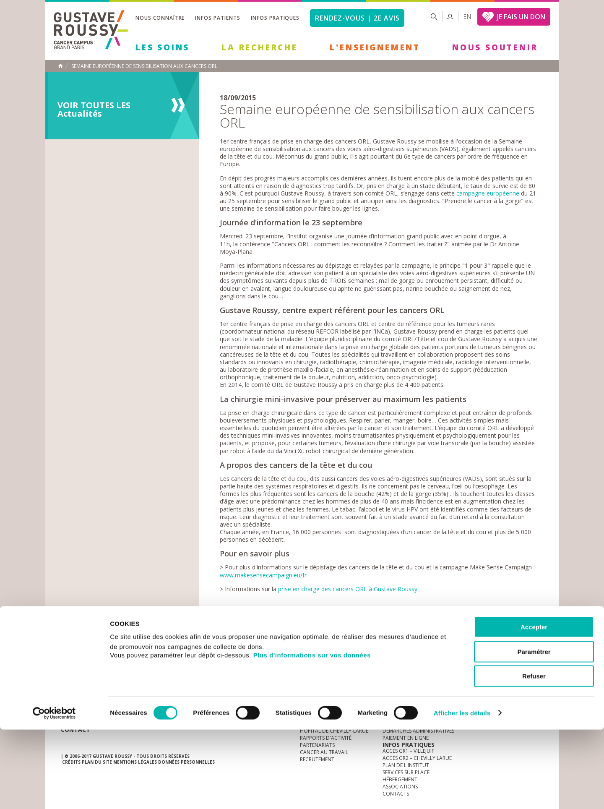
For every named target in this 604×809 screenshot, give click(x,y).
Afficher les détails (462, 792)
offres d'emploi (201, 652)
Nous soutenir (495, 47)
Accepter (534, 706)
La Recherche (259, 47)
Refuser (534, 755)
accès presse (140, 652)
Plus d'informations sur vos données (312, 734)
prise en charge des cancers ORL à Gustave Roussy (347, 589)
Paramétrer (533, 731)
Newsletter (455, 657)
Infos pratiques (275, 17)
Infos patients (217, 17)
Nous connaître (160, 17)
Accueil (60, 65)
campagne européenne (487, 193)
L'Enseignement (375, 47)
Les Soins (162, 47)
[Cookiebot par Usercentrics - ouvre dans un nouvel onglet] (54, 792)
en (467, 17)
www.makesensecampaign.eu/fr (263, 575)
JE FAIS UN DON (521, 16)
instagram (484, 653)
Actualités (86, 652)
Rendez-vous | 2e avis (357, 18)
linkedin (510, 653)
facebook (536, 653)
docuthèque (262, 652)
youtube (497, 653)
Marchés (312, 652)
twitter (523, 653)
